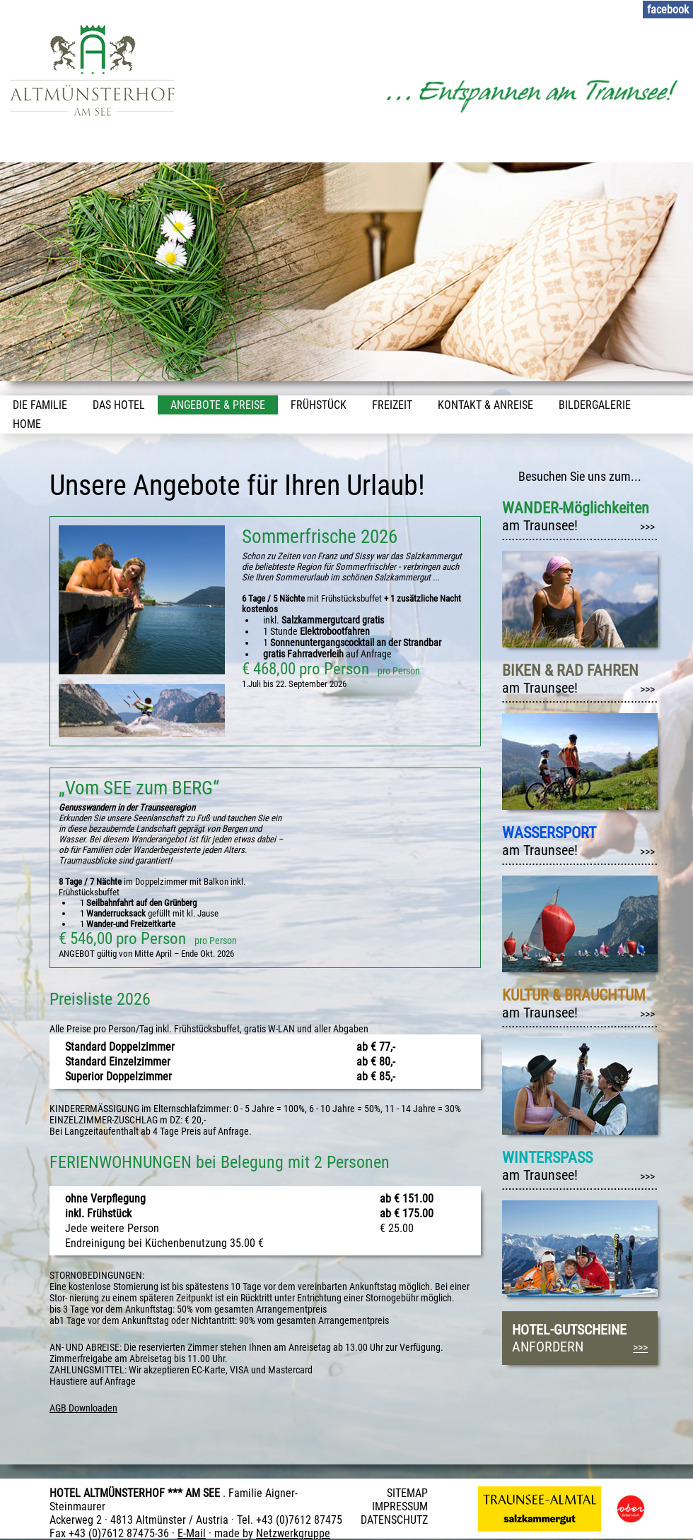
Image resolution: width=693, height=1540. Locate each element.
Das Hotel (119, 405)
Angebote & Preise (217, 405)
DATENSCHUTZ (394, 1520)
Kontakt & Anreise (485, 405)
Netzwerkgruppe (293, 1533)
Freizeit (392, 405)
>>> (647, 527)
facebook (668, 9)
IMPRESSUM (400, 1506)
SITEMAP (407, 1493)
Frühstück (318, 405)
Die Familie (40, 405)
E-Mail (191, 1533)
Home (27, 424)
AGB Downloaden (83, 1408)
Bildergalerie (595, 405)
